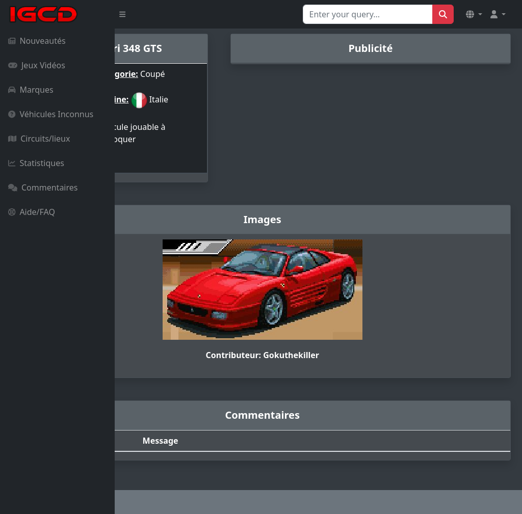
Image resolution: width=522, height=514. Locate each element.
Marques (31, 89)
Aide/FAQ (31, 212)
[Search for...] (368, 14)
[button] (474, 14)
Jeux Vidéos (36, 65)
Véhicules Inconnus (50, 114)
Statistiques (36, 163)
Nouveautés (37, 40)
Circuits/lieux (39, 138)
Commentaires (42, 187)
